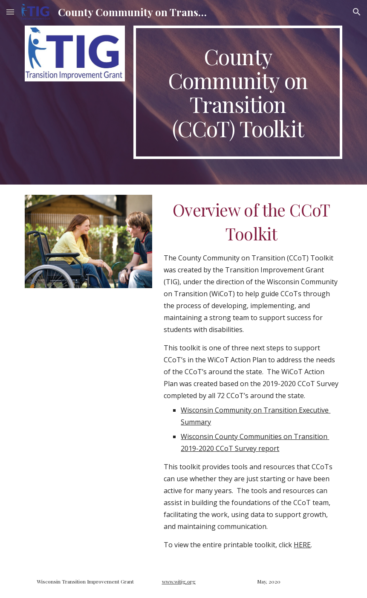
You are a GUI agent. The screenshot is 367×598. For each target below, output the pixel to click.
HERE (302, 544)
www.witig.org (179, 581)
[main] (238, 92)
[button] (10, 11)
